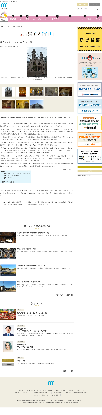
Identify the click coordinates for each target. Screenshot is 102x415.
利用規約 (25, 392)
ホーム (3, 26)
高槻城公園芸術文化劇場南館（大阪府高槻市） (33, 233)
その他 (97, 19)
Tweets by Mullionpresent (84, 175)
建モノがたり (16, 26)
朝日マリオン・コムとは (32, 390)
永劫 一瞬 (21, 361)
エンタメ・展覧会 (85, 19)
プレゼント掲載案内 (47, 390)
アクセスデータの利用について (40, 395)
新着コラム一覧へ (68, 371)
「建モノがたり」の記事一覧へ (65, 295)
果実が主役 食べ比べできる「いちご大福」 (32, 313)
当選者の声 (16, 392)
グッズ (47, 19)
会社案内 (20, 390)
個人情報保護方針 (58, 392)
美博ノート (20, 357)
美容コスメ (57, 19)
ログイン (94, 4)
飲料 (27, 19)
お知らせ (71, 390)
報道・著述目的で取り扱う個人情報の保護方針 (77, 392)
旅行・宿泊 (37, 19)
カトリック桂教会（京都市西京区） (29, 282)
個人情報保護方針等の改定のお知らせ (40, 392)
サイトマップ (66, 395)
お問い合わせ (80, 390)
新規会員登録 (82, 4)
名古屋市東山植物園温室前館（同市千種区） (32, 265)
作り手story (20, 309)
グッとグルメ (21, 325)
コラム (9, 26)
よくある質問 (55, 395)
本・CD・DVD (70, 19)
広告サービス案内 (60, 390)
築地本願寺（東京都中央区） (27, 249)
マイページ (90, 167)
